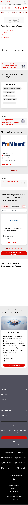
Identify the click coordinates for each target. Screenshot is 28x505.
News (2, 378)
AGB (14, 500)
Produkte (10, 45)
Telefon (4, 35)
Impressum (7, 500)
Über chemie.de (14, 491)
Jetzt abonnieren (14, 438)
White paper (4, 394)
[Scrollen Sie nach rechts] (25, 206)
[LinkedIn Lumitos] (14, 479)
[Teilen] (18, 8)
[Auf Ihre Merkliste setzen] (23, 8)
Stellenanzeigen (20, 45)
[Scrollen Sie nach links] (23, 206)
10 (21, 248)
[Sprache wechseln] (21, 8)
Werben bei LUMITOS (13, 485)
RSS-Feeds (4, 415)
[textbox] (14, 210)
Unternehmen (5, 384)
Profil (3, 45)
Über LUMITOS (13, 488)
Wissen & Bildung (6, 410)
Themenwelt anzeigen (14, 365)
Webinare (3, 399)
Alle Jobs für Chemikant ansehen (14, 253)
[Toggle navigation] (26, 8)
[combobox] (14, 210)
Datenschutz (20, 500)
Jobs (2, 405)
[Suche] (16, 8)
